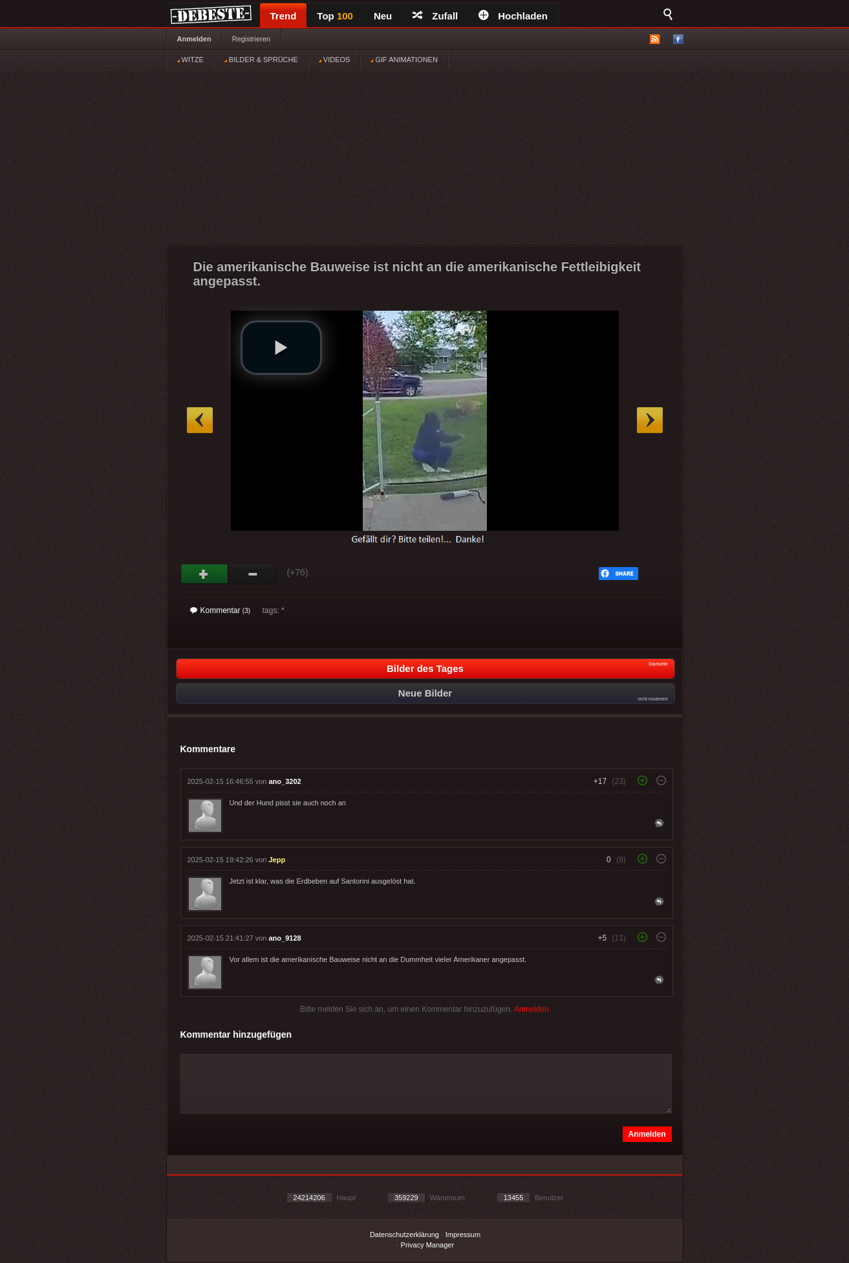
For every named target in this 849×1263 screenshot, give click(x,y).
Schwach (253, 574)
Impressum (463, 1234)
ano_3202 (285, 781)
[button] (281, 347)
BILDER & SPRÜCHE (261, 59)
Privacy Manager (428, 1245)
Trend (283, 15)
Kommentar (220, 610)
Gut (204, 574)
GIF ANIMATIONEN (404, 59)
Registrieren (251, 39)
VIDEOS (334, 59)
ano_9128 (285, 938)
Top (335, 15)
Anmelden (194, 39)
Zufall (435, 15)
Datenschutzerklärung (404, 1234)
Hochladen (513, 15)
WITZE (190, 59)
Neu (383, 15)
